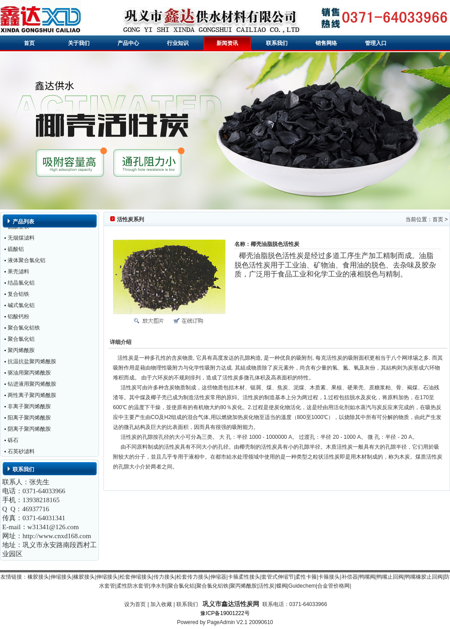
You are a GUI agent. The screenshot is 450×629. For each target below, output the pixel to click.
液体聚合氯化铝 (26, 262)
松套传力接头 (192, 577)
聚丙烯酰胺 (21, 352)
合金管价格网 (333, 586)
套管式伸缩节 (277, 577)
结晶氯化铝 (21, 284)
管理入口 (376, 43)
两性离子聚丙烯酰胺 (32, 397)
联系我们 (277, 43)
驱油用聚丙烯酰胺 (29, 374)
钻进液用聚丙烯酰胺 (32, 386)
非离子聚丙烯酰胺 (29, 408)
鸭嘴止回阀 (390, 577)
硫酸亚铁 (18, 228)
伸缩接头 (61, 577)
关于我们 (79, 43)
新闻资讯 (227, 43)
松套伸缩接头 (136, 577)
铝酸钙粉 (18, 318)
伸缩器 (218, 577)
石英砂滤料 (21, 453)
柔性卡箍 (306, 577)
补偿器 (350, 577)
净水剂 (158, 586)
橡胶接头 (38, 577)
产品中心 (128, 43)
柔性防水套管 (133, 586)
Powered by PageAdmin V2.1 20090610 (225, 622)
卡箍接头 (329, 577)
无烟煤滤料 (21, 239)
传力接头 (164, 577)
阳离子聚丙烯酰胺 (29, 419)
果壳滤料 (18, 273)
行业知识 (178, 43)
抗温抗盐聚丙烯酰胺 (32, 363)
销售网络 (326, 43)
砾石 (13, 442)
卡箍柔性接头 (244, 577)
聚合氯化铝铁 (24, 329)
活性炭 (266, 586)
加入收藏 (161, 604)
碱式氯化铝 (21, 307)
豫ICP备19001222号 (224, 613)
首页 (29, 43)
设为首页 (135, 604)
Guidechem (302, 586)
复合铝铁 (18, 296)
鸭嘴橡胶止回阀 (424, 577)
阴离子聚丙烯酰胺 (29, 431)
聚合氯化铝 (21, 341)
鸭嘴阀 (367, 577)
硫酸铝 (16, 251)
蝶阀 (281, 586)
